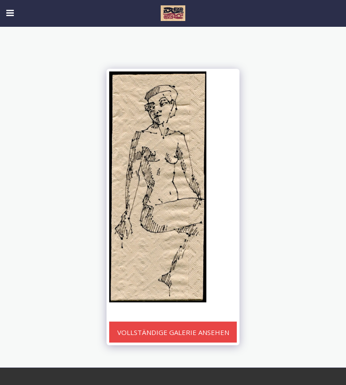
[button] (9, 13)
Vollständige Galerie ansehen (173, 332)
